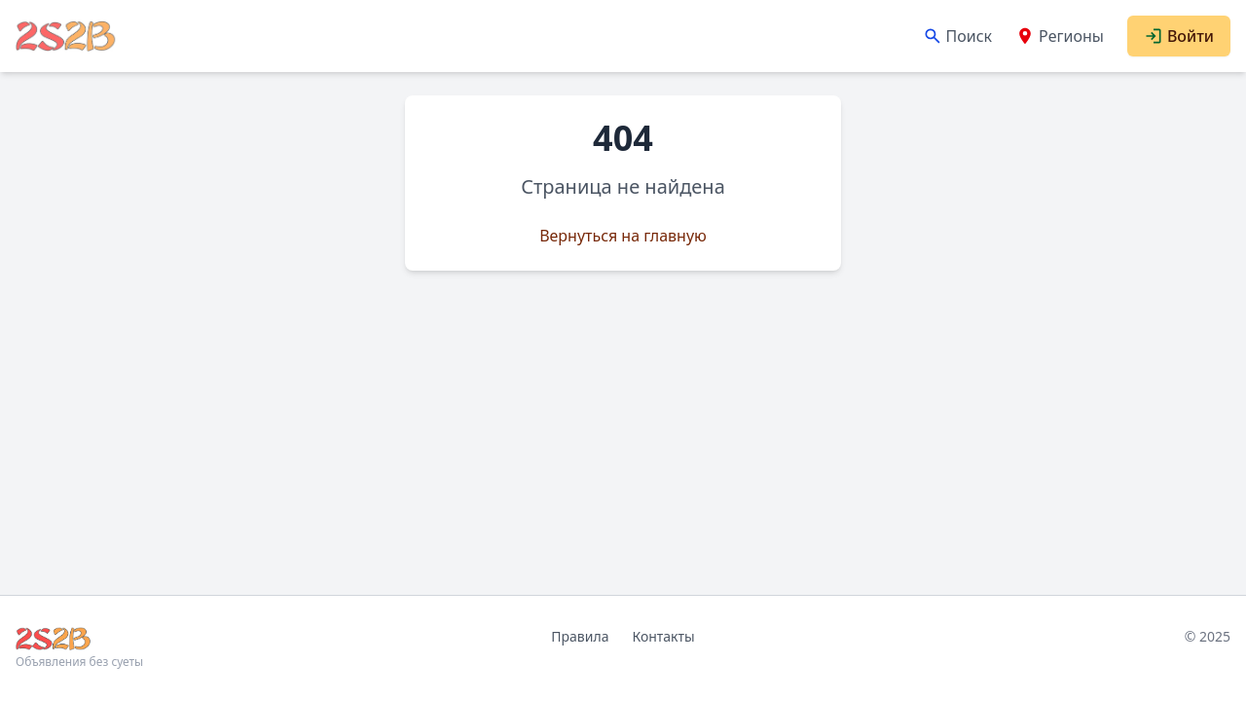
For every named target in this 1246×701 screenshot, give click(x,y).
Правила (579, 636)
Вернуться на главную (623, 235)
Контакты (663, 636)
